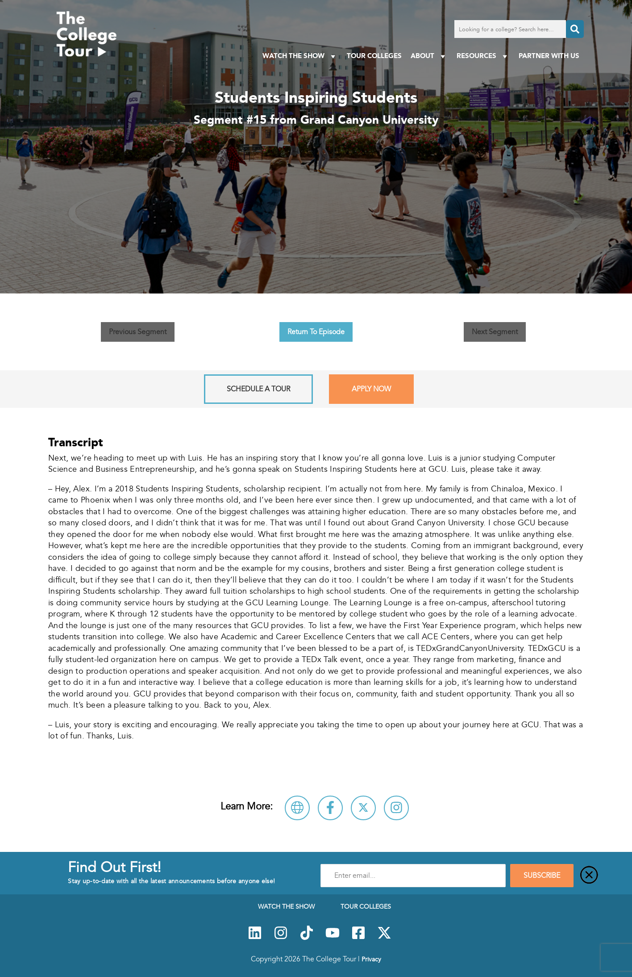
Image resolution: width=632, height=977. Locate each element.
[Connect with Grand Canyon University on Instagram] (396, 808)
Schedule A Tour (258, 389)
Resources (483, 56)
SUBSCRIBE (542, 875)
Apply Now (371, 389)
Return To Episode (316, 331)
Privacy (371, 959)
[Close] (589, 875)
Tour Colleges (374, 55)
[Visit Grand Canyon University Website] (297, 808)
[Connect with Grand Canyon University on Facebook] (330, 808)
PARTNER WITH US (549, 55)
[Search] (575, 29)
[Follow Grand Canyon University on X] (363, 808)
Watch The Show (300, 56)
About (429, 56)
